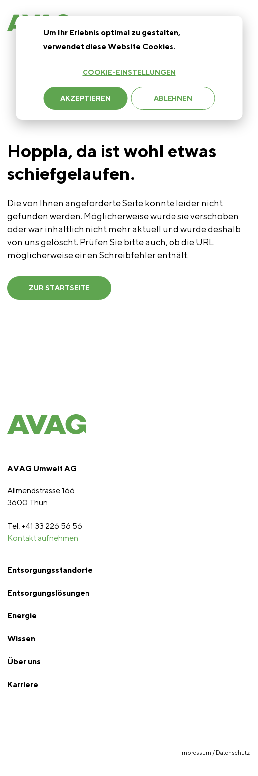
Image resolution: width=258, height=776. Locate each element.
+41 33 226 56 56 (51, 526)
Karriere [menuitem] (22, 684)
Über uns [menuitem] (24, 661)
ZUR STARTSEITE (59, 288)
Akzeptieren (85, 98)
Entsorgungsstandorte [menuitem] (50, 570)
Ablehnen (173, 98)
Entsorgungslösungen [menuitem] (48, 593)
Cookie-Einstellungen (129, 72)
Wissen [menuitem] (21, 638)
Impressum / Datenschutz (215, 752)
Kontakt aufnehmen (42, 538)
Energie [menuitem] (22, 615)
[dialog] (129, 68)
